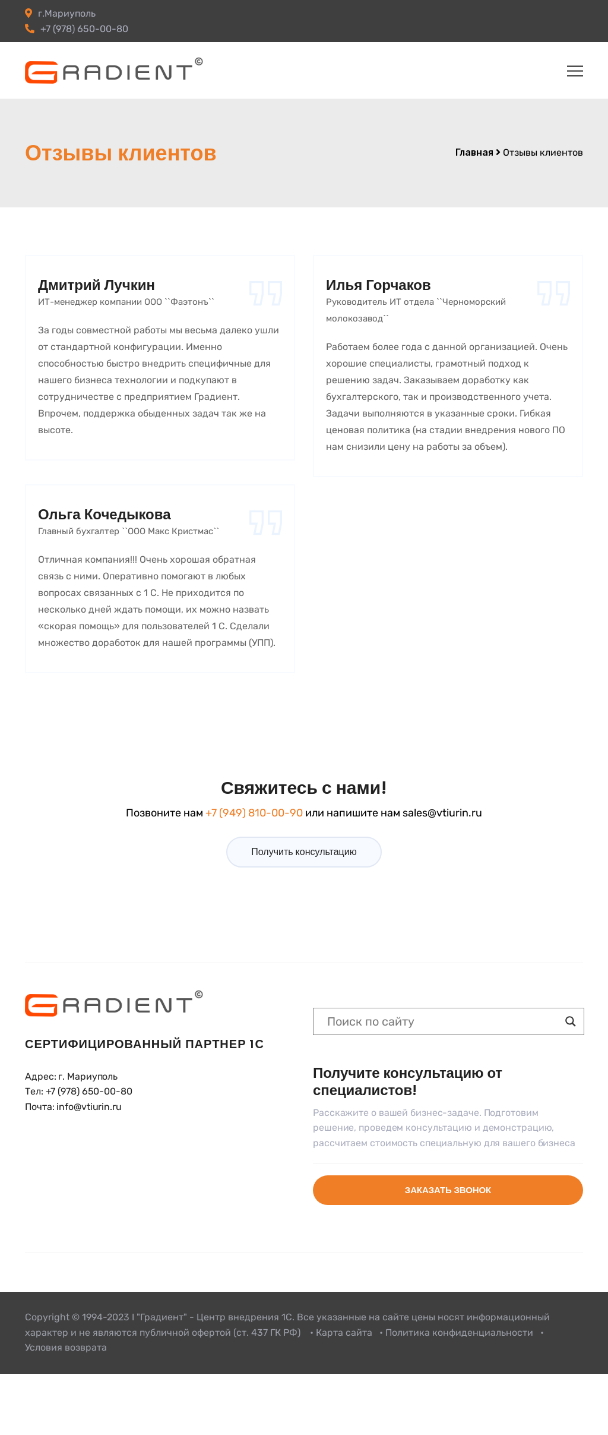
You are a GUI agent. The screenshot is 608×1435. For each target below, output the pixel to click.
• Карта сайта (341, 1332)
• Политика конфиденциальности (456, 1332)
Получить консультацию (303, 852)
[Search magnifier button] (570, 1021)
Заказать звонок (448, 1190)
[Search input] (443, 1021)
